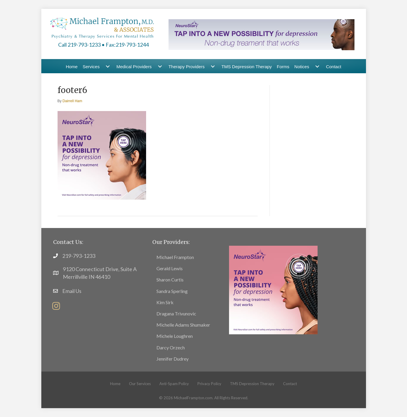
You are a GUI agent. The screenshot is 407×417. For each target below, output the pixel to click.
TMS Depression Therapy (246, 66)
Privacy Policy (209, 383)
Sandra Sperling (172, 291)
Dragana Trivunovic (176, 313)
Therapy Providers (187, 66)
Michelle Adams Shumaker (183, 325)
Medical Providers (133, 66)
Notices (301, 66)
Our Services (140, 383)
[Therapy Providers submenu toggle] (213, 66)
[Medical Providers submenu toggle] (160, 66)
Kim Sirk (165, 302)
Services (91, 66)
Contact (333, 66)
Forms (283, 66)
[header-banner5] (261, 34)
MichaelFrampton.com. (193, 397)
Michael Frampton (175, 257)
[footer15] (273, 289)
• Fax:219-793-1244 (125, 44)
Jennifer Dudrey (172, 358)
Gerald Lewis (169, 268)
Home (72, 66)
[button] (56, 306)
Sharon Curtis (170, 279)
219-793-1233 (78, 256)
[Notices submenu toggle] (317, 66)
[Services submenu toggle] (108, 66)
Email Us (71, 291)
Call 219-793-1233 (79, 44)
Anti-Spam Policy (174, 383)
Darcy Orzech (170, 347)
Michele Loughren (174, 336)
